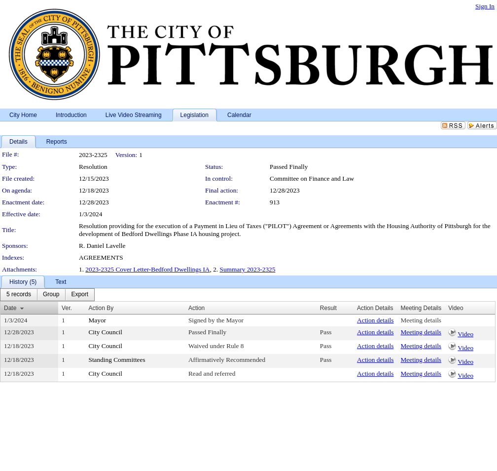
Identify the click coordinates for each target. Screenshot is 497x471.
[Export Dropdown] (79, 295)
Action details (375, 320)
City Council (105, 332)
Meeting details (421, 320)
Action (196, 308)
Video (465, 334)
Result (328, 308)
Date (10, 308)
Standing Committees (116, 359)
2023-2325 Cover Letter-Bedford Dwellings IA (147, 269)
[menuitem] (18, 295)
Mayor (97, 320)
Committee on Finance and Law (312, 178)
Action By (100, 308)
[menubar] (47, 294)
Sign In (485, 6)
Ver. (67, 308)
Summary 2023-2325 (248, 269)
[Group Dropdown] (51, 295)
